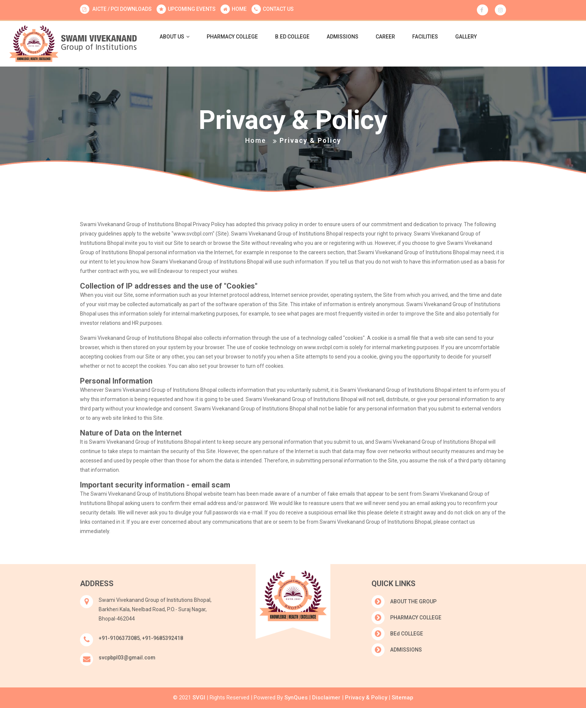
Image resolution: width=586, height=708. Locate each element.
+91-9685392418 (162, 638)
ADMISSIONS (342, 37)
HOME (239, 9)
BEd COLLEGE (406, 634)
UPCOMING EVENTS (192, 9)
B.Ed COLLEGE (292, 37)
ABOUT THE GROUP (413, 601)
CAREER (385, 37)
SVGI (198, 697)
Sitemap (402, 697)
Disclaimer (325, 697)
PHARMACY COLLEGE (232, 37)
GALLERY (466, 37)
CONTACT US (278, 9)
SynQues (295, 697)
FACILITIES (425, 37)
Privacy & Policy (365, 697)
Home (255, 140)
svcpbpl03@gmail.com (127, 658)
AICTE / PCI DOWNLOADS (121, 9)
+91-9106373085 (119, 638)
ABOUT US (174, 37)
